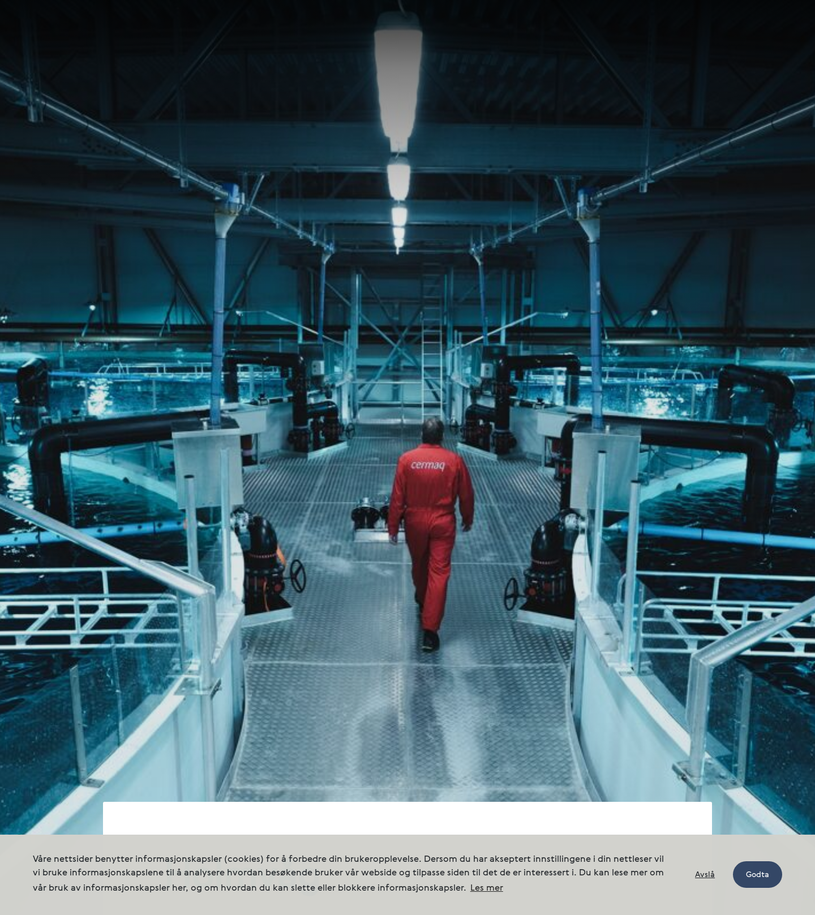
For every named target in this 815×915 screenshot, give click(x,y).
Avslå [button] (705, 875)
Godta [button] (757, 875)
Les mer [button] (486, 888)
